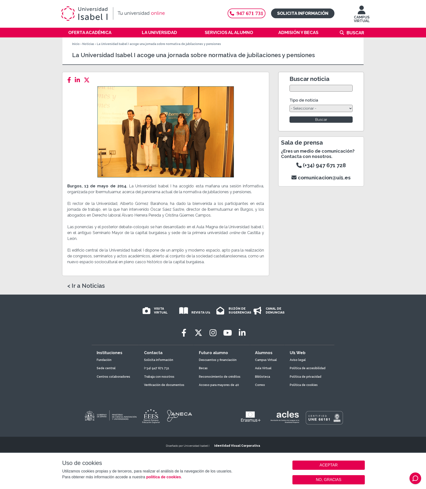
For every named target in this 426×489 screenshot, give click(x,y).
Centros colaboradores (113, 376)
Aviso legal (298, 360)
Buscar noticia (309, 78)
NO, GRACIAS (328, 480)
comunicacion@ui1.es (321, 178)
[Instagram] (213, 332)
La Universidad (159, 32)
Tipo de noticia (304, 100)
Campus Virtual (266, 360)
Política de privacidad (305, 376)
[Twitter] (88, 80)
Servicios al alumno (229, 32)
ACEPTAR (328, 465)
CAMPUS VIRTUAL (362, 16)
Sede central (106, 368)
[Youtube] (227, 332)
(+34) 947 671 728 (321, 165)
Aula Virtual (263, 368)
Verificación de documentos (164, 385)
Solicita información (302, 13)
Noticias (88, 44)
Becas (203, 368)
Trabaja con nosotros (159, 376)
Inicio (76, 44)
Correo (260, 385)
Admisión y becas (298, 32)
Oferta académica (89, 32)
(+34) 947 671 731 (156, 368)
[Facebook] (70, 80)
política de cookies (163, 477)
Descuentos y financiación (218, 360)
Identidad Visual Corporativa (237, 445)
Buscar (355, 32)
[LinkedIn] (79, 80)
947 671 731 (246, 13)
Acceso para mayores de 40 (219, 385)
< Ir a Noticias (86, 286)
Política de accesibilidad (307, 368)
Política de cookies (304, 385)
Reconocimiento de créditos (219, 376)
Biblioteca (262, 376)
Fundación (104, 360)
